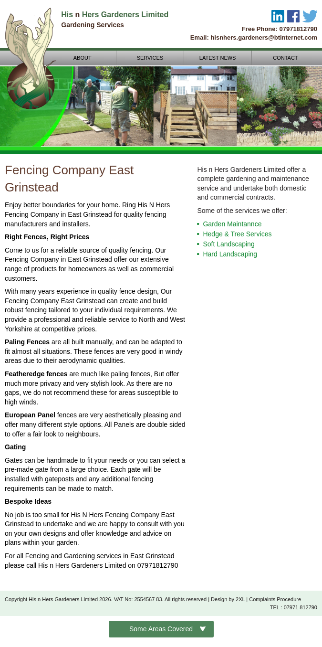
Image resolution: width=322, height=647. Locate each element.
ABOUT (85, 58)
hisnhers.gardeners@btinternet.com (263, 37)
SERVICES (152, 58)
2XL (240, 599)
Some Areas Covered (161, 629)
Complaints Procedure (275, 599)
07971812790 (298, 28)
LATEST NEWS (220, 58)
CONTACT (288, 58)
